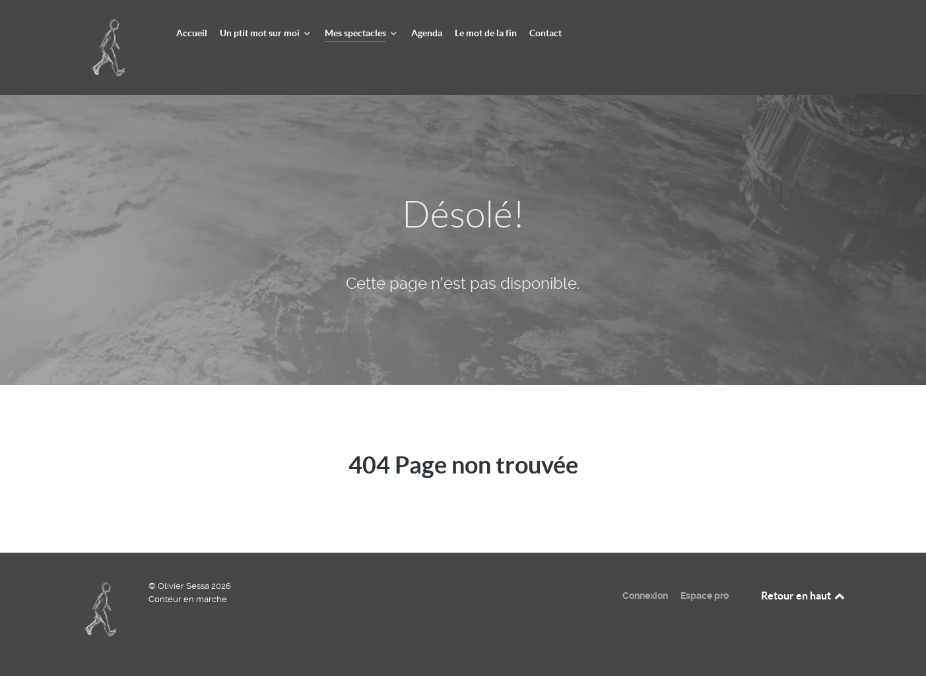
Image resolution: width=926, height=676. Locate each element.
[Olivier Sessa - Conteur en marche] (111, 46)
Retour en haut (804, 595)
